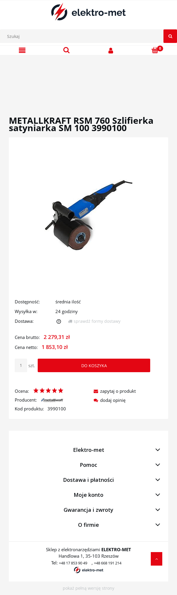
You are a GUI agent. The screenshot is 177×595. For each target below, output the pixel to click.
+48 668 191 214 (107, 563)
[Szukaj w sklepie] (90, 36)
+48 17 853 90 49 (73, 563)
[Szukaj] (170, 36)
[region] (88, 78)
